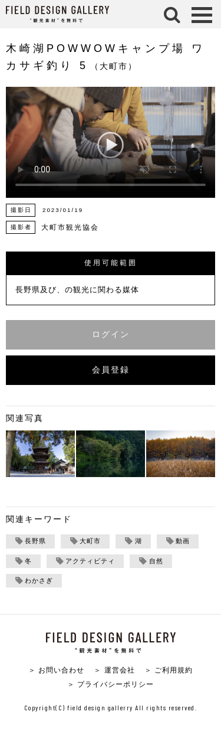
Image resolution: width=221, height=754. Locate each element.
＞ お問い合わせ (56, 670)
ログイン (111, 334)
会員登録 (111, 369)
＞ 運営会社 (114, 670)
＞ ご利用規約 (168, 670)
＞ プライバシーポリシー (110, 684)
